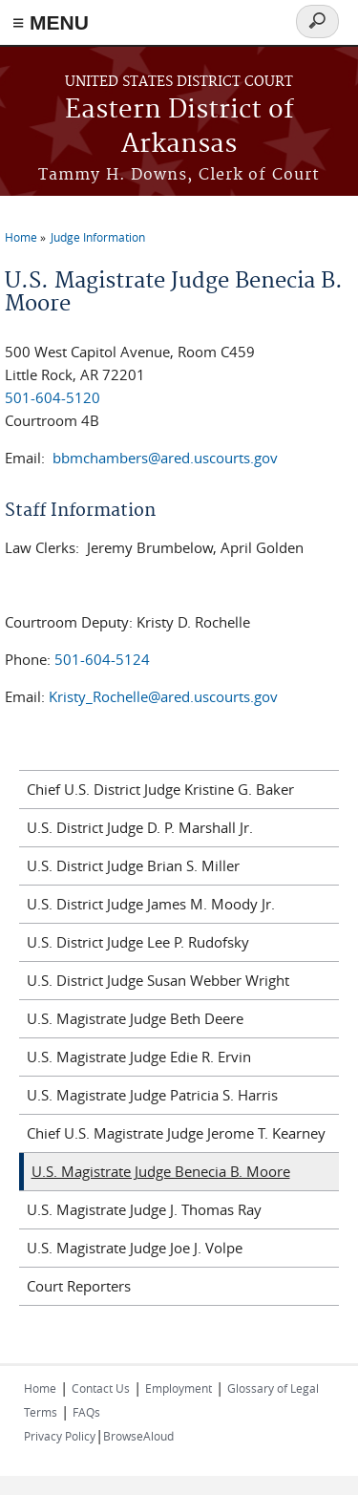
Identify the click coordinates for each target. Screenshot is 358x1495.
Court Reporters (79, 1285)
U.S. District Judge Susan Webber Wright (158, 980)
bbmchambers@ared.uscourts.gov (165, 457)
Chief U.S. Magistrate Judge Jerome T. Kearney (176, 1133)
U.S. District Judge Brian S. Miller (133, 865)
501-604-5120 (52, 397)
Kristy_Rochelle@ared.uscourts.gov (163, 696)
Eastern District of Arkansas (179, 127)
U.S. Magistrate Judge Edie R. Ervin (139, 1056)
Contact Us (101, 1388)
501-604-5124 (102, 659)
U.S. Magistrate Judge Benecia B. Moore (161, 1171)
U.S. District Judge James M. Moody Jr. (151, 903)
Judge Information (98, 237)
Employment (178, 1388)
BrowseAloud (138, 1435)
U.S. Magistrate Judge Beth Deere (135, 1018)
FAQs (86, 1412)
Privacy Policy (59, 1435)
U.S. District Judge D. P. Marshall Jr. (140, 827)
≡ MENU (50, 22)
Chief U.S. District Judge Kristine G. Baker (160, 789)
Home (21, 237)
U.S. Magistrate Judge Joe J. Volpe (134, 1247)
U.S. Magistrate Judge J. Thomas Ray (144, 1209)
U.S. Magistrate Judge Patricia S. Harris (152, 1094)
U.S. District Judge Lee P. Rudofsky (138, 941)
